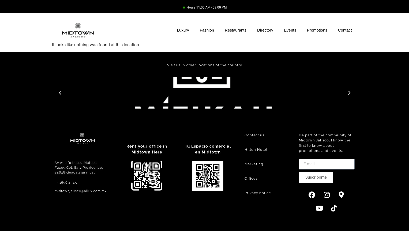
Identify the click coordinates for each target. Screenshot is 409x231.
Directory (265, 30)
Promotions (317, 30)
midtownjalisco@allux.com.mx (81, 191)
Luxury (183, 30)
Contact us (254, 135)
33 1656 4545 (66, 182)
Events (290, 30)
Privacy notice (258, 193)
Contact (345, 30)
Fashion (207, 30)
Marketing (254, 164)
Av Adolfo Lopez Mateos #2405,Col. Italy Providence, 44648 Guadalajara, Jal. (79, 167)
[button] (60, 92)
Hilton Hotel (256, 150)
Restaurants (235, 30)
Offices (251, 178)
